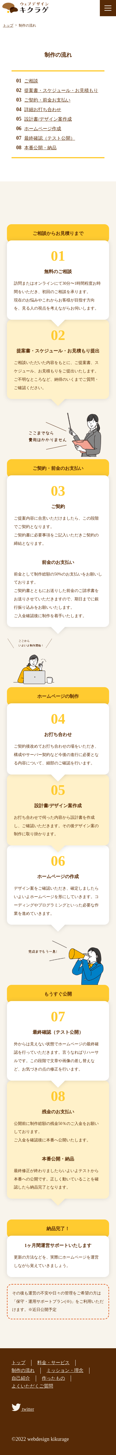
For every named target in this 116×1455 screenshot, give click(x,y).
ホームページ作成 (42, 128)
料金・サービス (53, 1362)
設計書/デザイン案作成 (48, 119)
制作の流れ (23, 1370)
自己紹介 (21, 1378)
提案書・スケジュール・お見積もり (61, 90)
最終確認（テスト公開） (49, 138)
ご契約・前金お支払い (47, 100)
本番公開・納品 (40, 147)
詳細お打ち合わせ (42, 109)
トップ (18, 1362)
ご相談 (31, 80)
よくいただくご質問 (32, 1386)
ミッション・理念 (64, 1370)
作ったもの (53, 1378)
